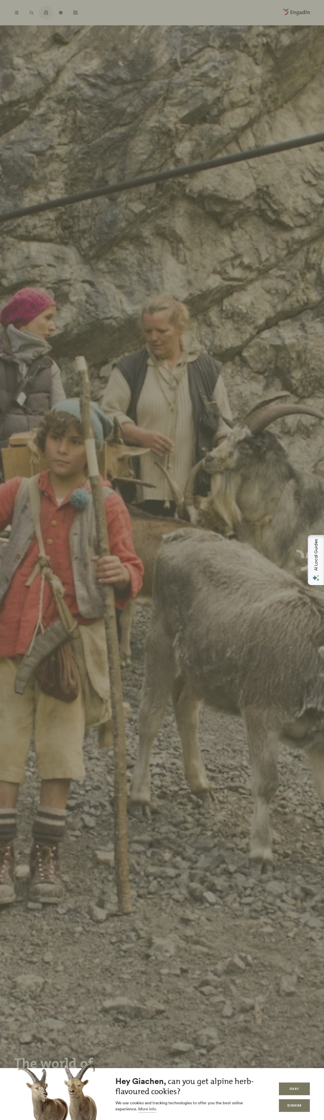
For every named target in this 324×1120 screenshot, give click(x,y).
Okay (294, 1089)
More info (147, 1108)
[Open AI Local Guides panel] (316, 560)
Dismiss (294, 1105)
